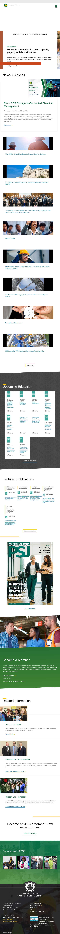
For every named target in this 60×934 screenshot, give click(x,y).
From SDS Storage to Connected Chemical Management (10, 404)
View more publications (30, 531)
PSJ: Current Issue (30, 608)
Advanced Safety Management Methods (10, 427)
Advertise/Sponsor (35, 903)
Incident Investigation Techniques (23, 403)
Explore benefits (13, 66)
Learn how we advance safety (15, 771)
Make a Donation (35, 905)
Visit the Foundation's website (15, 807)
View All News (30, 365)
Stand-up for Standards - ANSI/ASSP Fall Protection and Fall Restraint (36, 420)
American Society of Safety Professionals (12, 6)
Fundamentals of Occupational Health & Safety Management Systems (24, 450)
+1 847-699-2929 (7, 919)
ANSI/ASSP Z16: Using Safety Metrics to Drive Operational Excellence (24, 420)
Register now (7, 125)
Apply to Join (7, 678)
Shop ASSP (9, 734)
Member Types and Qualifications (13, 681)
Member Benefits (8, 675)
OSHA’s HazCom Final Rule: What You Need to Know (11, 449)
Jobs (31, 909)
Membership (33, 907)
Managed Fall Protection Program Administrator (48, 427)
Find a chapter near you (37, 911)
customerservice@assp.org (10, 921)
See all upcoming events (30, 460)
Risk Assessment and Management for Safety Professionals (48, 405)
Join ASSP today (30, 833)
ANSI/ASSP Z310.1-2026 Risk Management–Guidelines (10, 498)
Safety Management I (35, 402)
